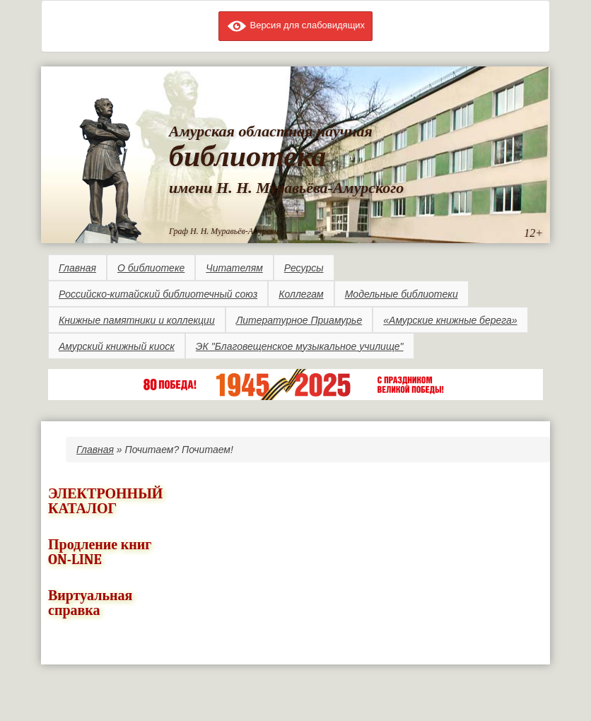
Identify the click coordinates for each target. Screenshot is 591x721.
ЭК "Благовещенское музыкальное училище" (300, 346)
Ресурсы (304, 268)
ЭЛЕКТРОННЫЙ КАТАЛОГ (105, 501)
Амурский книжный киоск (117, 346)
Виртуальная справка (90, 603)
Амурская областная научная (271, 131)
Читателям (234, 268)
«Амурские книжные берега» (450, 320)
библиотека (247, 156)
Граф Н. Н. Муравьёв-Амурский (226, 231)
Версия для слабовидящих (295, 25)
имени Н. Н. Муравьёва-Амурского (286, 188)
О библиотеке (151, 268)
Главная (77, 268)
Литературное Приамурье (299, 320)
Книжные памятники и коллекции (137, 320)
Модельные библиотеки (401, 294)
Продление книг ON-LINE (99, 552)
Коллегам (301, 294)
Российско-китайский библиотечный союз (158, 294)
